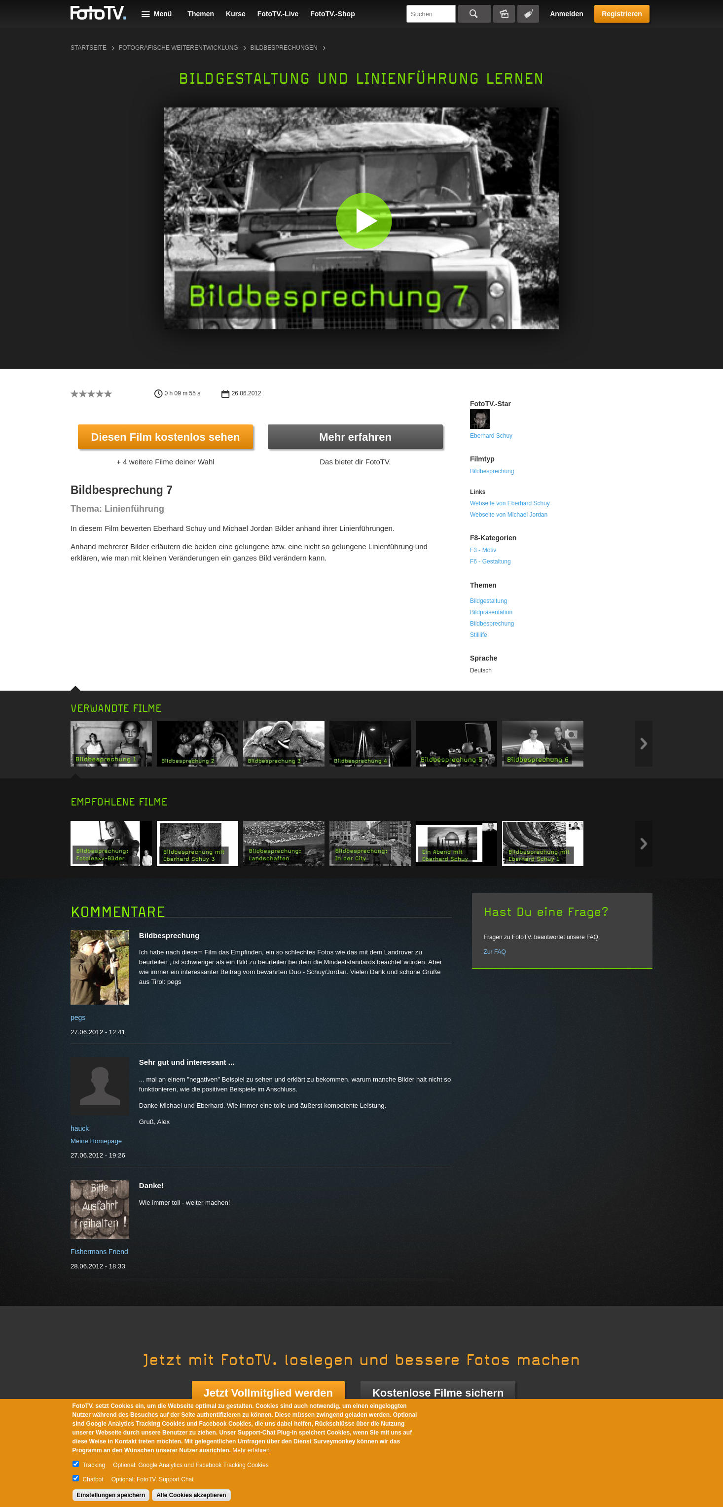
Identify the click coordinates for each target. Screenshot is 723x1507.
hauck (80, 1128)
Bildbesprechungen (284, 47)
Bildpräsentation (491, 612)
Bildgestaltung (488, 600)
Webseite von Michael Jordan (508, 514)
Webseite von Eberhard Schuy (510, 503)
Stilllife (478, 634)
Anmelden (566, 14)
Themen (200, 14)
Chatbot (93, 1479)
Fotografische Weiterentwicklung (178, 47)
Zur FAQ (495, 951)
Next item (643, 744)
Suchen (474, 14)
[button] (363, 220)
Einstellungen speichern (111, 1495)
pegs (78, 1017)
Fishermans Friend (99, 1252)
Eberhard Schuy (491, 435)
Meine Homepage (96, 1141)
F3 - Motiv (483, 550)
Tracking (94, 1465)
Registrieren (622, 14)
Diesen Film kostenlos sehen (165, 437)
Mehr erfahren (355, 437)
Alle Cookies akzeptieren (191, 1495)
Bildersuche (504, 14)
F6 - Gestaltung (490, 561)
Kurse (236, 14)
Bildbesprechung (492, 471)
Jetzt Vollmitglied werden (268, 1393)
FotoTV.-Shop (332, 14)
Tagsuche (528, 14)
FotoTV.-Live (278, 14)
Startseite (89, 47)
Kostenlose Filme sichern (438, 1393)
